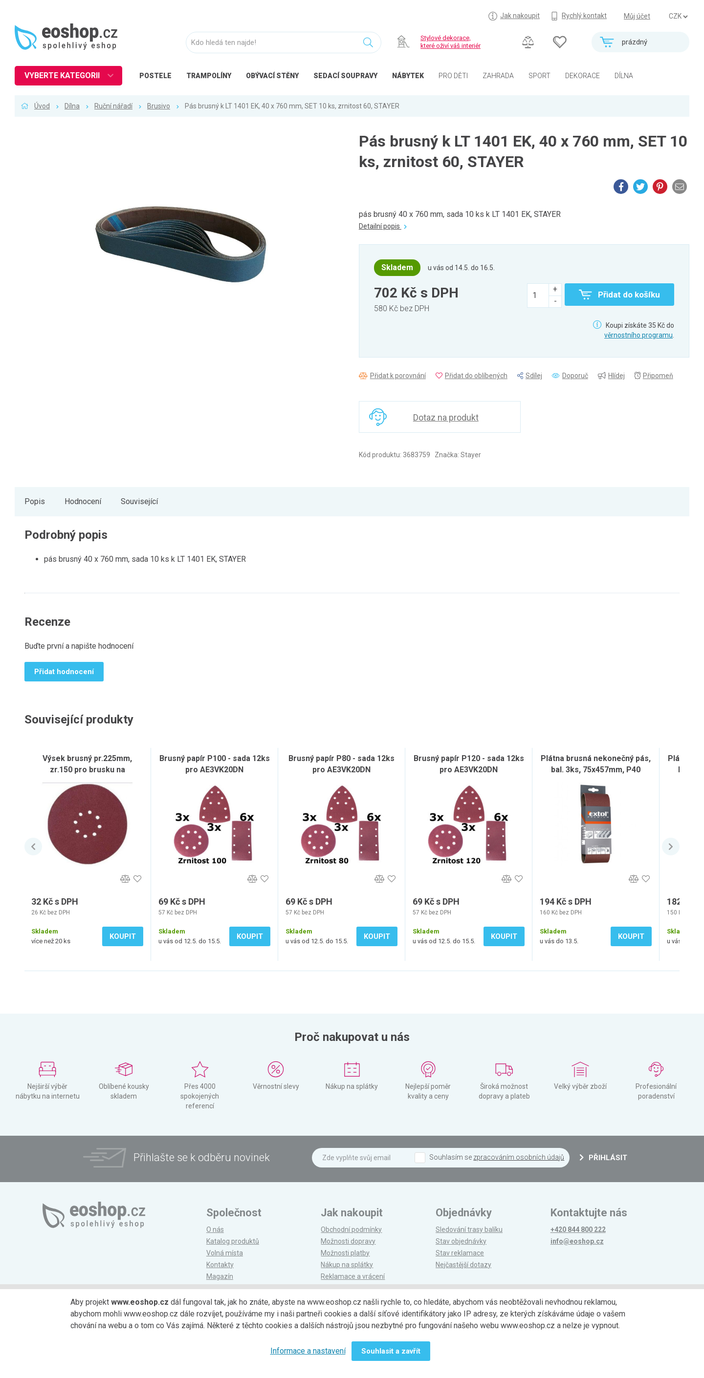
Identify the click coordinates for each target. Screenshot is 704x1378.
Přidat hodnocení (64, 671)
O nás (215, 1229)
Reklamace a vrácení (353, 1276)
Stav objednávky (461, 1241)
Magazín (219, 1276)
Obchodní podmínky (351, 1229)
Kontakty (220, 1265)
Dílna (72, 106)
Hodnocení (83, 501)
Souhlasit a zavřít (390, 1351)
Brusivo (158, 106)
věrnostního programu (638, 335)
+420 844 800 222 (578, 1229)
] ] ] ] (678, 16)
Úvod (42, 106)
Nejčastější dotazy (463, 1265)
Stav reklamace (460, 1253)
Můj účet (637, 16)
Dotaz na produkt (446, 417)
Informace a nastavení (308, 1351)
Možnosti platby (345, 1253)
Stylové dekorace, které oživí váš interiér (450, 41)
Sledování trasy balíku (469, 1229)
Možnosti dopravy (348, 1241)
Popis (34, 501)
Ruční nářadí (113, 106)
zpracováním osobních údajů (518, 1157)
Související (139, 501)
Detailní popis (383, 226)
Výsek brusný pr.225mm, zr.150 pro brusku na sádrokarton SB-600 (87, 769)
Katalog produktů (232, 1241)
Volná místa (224, 1253)
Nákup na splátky (347, 1265)
